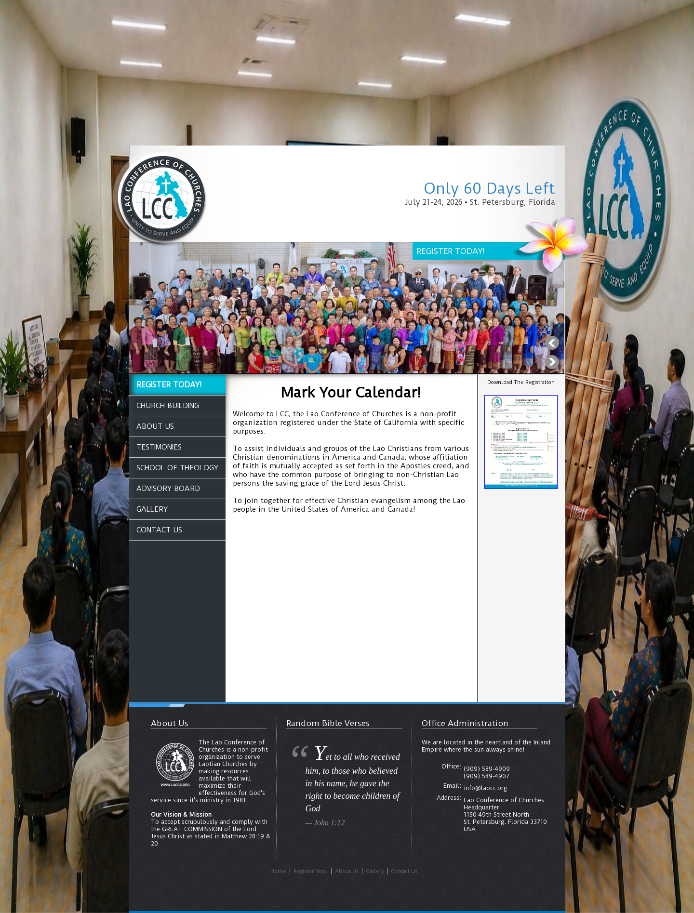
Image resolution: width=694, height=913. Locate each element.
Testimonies (159, 447)
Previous (551, 343)
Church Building (167, 405)
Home (278, 871)
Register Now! (311, 871)
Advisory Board (168, 488)
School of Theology (177, 467)
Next (551, 362)
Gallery (152, 509)
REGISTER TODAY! (169, 384)
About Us (155, 426)
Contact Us (159, 530)
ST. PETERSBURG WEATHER (521, 527)
